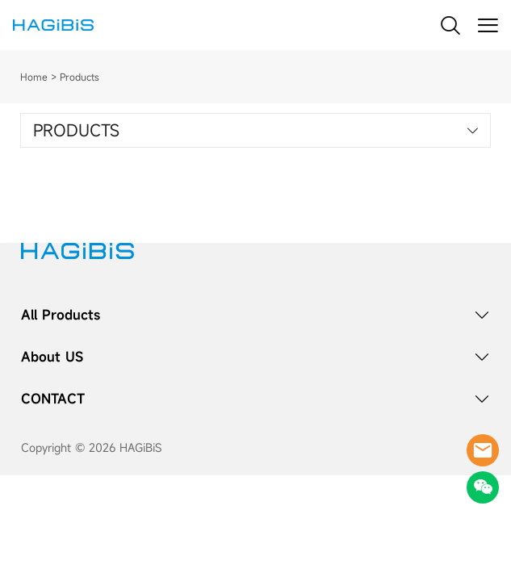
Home (34, 76)
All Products (60, 315)
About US (52, 357)
